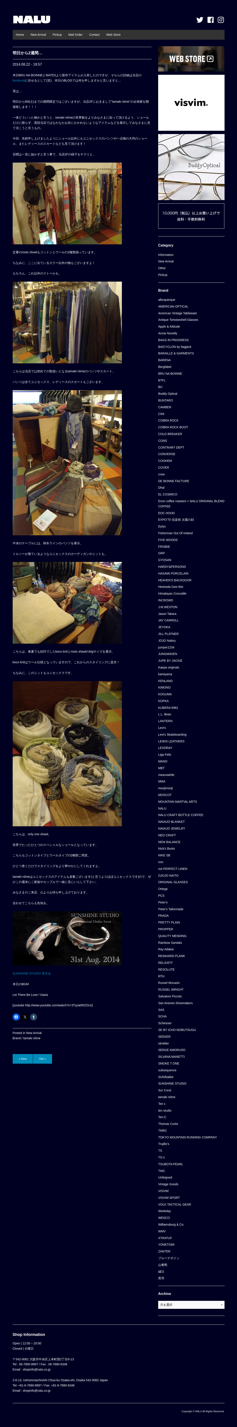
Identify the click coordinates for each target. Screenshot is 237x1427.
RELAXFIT (165, 962)
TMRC (162, 1130)
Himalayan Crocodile (172, 593)
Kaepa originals (168, 667)
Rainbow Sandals (170, 942)
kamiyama (165, 674)
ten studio (164, 1110)
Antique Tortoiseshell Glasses (178, 319)
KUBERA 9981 (168, 707)
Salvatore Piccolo (170, 996)
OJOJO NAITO (168, 875)
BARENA (164, 360)
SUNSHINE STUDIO (172, 1083)
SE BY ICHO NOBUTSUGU (177, 1030)
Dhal (161, 487)
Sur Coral (164, 1090)
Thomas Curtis (168, 1124)
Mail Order (75, 34)
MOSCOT (164, 795)
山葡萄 (162, 1265)
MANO (162, 761)
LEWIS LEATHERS (171, 741)
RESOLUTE (166, 969)
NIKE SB (164, 855)
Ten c (161, 1104)
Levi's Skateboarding (172, 734)
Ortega (163, 889)
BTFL (162, 380)
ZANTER (164, 1251)
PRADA (163, 915)
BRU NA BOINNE (170, 373)
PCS (161, 895)
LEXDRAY (165, 748)
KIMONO (164, 687)
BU (160, 387)
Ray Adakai (166, 949)
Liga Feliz (164, 754)
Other (162, 268)
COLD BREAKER (170, 434)
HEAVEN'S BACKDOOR (175, 580)
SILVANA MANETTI (171, 1056)
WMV (162, 1231)
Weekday (164, 1211)
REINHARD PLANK (171, 956)
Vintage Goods (168, 1184)
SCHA (162, 1016)
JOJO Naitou (167, 640)
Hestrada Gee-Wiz (170, 586)
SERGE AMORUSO (171, 1050)
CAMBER (164, 407)
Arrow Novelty (167, 333)
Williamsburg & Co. (171, 1224)
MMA (161, 781)
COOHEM (165, 461)
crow (161, 474)
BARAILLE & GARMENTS (176, 353)
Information (165, 255)
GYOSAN (164, 560)
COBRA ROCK (168, 420)
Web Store (113, 34)
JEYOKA (164, 627)
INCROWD (165, 600)
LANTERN (165, 721)
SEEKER (164, 1036)
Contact (94, 34)
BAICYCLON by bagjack (174, 347)
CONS (162, 440)
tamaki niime (32, 1038)
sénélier (163, 1043)
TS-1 (161, 1157)
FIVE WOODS (168, 540)
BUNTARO (165, 400)
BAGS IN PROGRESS (173, 340)
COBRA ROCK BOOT (173, 427)
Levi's (162, 728)
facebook (19, 80)
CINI (161, 414)
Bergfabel (164, 367)
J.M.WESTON (167, 607)
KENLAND (165, 681)
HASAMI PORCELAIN (173, 573)
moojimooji (165, 788)
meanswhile (166, 775)
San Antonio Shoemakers (175, 1003)
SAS (161, 1010)
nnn (160, 862)
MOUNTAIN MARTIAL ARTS (177, 801)
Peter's (163, 902)
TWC (161, 1171)
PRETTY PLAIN (169, 922)
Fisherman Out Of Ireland (175, 533)
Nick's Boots (166, 848)
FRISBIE (164, 546)
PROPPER (165, 929)
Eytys (162, 526)
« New (23, 1058)
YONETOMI (166, 1244)
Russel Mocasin (169, 983)
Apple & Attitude (169, 326)
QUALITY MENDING (172, 936)
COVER (163, 467)
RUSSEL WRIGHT (170, 989)
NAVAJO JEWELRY (171, 828)
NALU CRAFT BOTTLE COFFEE (180, 815)
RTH (161, 976)
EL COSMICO (167, 494)
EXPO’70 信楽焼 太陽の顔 (176, 519)
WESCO (164, 1217)
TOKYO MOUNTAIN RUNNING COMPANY (187, 1137)
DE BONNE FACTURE (173, 481)
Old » (42, 1058)
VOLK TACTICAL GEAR (174, 1204)
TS (160, 1150)
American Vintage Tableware (177, 313)
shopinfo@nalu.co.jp (36, 1369)
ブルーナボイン (169, 1258)
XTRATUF (165, 1238)
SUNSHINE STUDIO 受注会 (32, 973)
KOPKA (163, 701)
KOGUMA (165, 694)
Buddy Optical (167, 393)
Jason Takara (167, 614)
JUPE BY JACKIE (170, 660)
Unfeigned (165, 1177)
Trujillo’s (163, 1144)
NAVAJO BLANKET (171, 821)
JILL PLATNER (168, 634)
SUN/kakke (165, 1077)
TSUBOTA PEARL (170, 1164)
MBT (161, 768)
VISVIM (163, 1191)
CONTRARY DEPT (171, 447)
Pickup (57, 34)
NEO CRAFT (167, 835)
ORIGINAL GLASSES (173, 882)
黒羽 (161, 1278)
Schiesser (164, 1023)
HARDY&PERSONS (172, 566)
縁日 (161, 1271)
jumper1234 (166, 647)
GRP (161, 553)
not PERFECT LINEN (172, 869)
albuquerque (166, 299)
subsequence (167, 1070)
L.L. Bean (164, 714)
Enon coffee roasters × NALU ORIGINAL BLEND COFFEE (191, 503)
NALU (31, 20)
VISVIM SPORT (169, 1197)
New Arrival (38, 34)
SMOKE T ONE (168, 1063)
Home (20, 34)
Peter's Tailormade (170, 909)
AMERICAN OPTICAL (173, 306)
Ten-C (162, 1117)
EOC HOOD (166, 513)
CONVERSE (166, 454)
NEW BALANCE (169, 842)
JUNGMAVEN (167, 654)
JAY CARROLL (168, 620)
